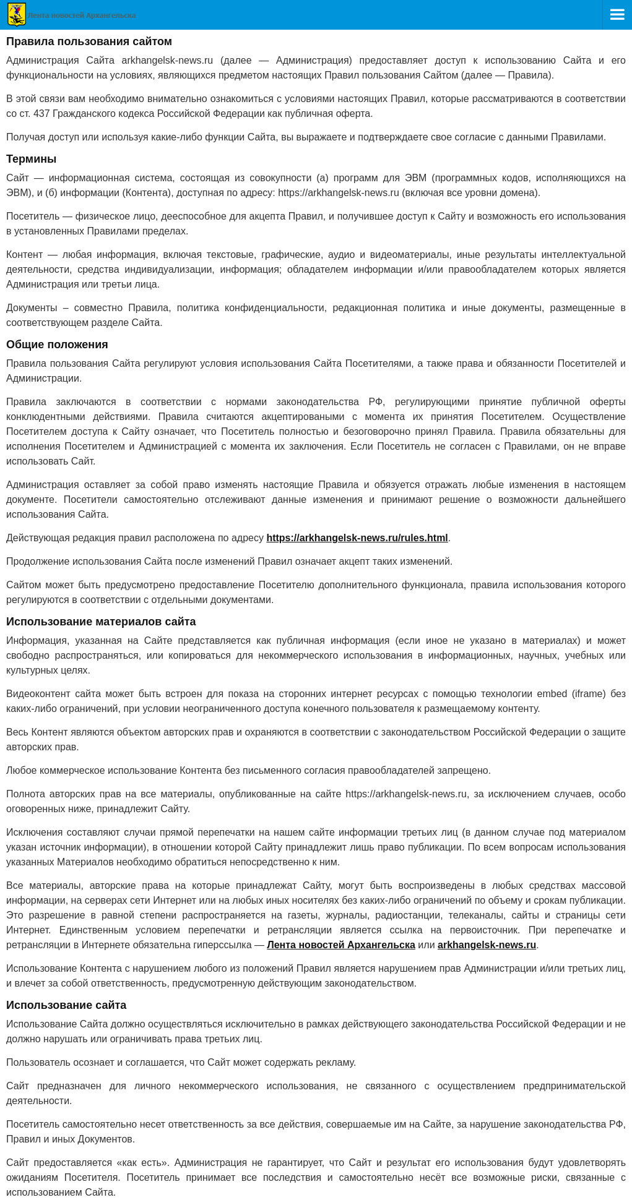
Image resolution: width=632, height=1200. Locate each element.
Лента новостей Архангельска (341, 945)
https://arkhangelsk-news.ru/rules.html (357, 538)
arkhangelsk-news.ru (487, 945)
